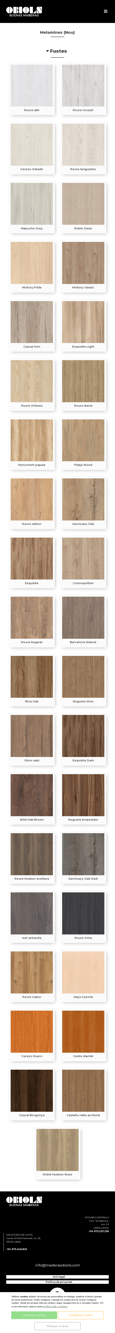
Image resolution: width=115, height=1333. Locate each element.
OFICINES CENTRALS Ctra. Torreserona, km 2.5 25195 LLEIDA (97, 1222)
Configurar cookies (81, 1315)
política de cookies (55, 1306)
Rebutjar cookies (57, 1326)
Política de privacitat (59, 1282)
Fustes (58, 51)
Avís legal (59, 1276)
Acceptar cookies (34, 1315)
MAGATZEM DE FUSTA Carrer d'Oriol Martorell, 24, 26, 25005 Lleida (23, 1238)
